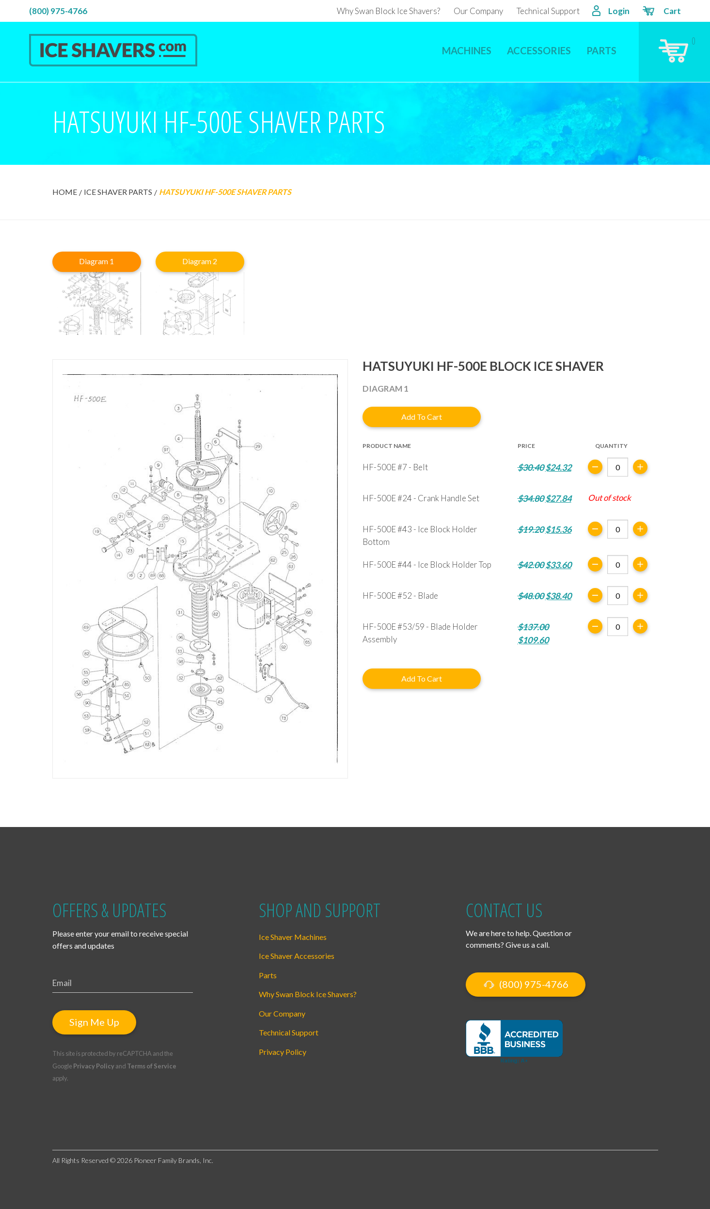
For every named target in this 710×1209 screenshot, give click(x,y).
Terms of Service (151, 1066)
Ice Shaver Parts (118, 191)
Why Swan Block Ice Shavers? (388, 11)
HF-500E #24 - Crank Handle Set (421, 498)
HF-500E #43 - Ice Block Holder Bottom (420, 535)
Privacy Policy (93, 1066)
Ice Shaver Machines (293, 936)
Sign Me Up (94, 1022)
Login (611, 12)
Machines (466, 50)
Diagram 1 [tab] (96, 261)
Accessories (539, 50)
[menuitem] (466, 44)
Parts (601, 50)
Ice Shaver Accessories (296, 955)
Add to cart (421, 416)
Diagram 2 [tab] (199, 261)
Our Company (478, 11)
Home (64, 191)
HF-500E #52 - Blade (400, 595)
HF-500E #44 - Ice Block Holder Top (427, 564)
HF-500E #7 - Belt (395, 467)
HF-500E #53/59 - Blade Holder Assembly (420, 632)
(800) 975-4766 (58, 11)
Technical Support (548, 11)
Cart (661, 12)
